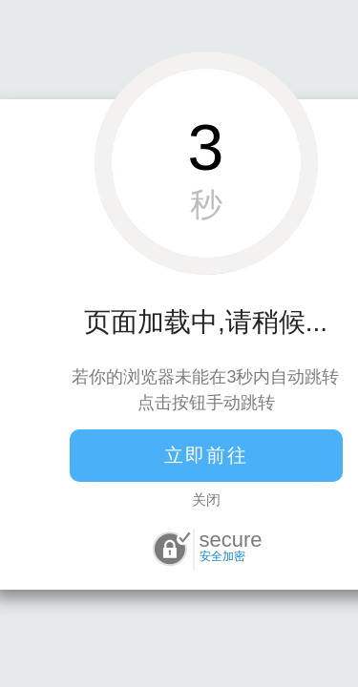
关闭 (206, 499)
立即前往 (206, 455)
